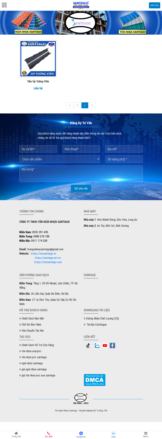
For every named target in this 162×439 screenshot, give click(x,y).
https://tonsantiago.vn (43, 253)
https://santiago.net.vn (48, 258)
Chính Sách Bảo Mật (31, 318)
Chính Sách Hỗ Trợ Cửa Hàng (36, 345)
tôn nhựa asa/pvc (30, 351)
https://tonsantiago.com (48, 262)
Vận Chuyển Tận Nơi (31, 330)
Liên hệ (38, 88)
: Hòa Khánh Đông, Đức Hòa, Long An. (111, 219)
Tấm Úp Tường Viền (38, 81)
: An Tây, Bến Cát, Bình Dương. (106, 225)
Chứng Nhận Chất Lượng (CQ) (101, 318)
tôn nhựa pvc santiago (33, 357)
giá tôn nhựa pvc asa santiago (37, 375)
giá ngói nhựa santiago (33, 369)
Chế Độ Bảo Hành (30, 324)
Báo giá (154, 5)
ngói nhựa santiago (31, 363)
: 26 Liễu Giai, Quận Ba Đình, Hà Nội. (44, 293)
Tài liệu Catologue (95, 324)
